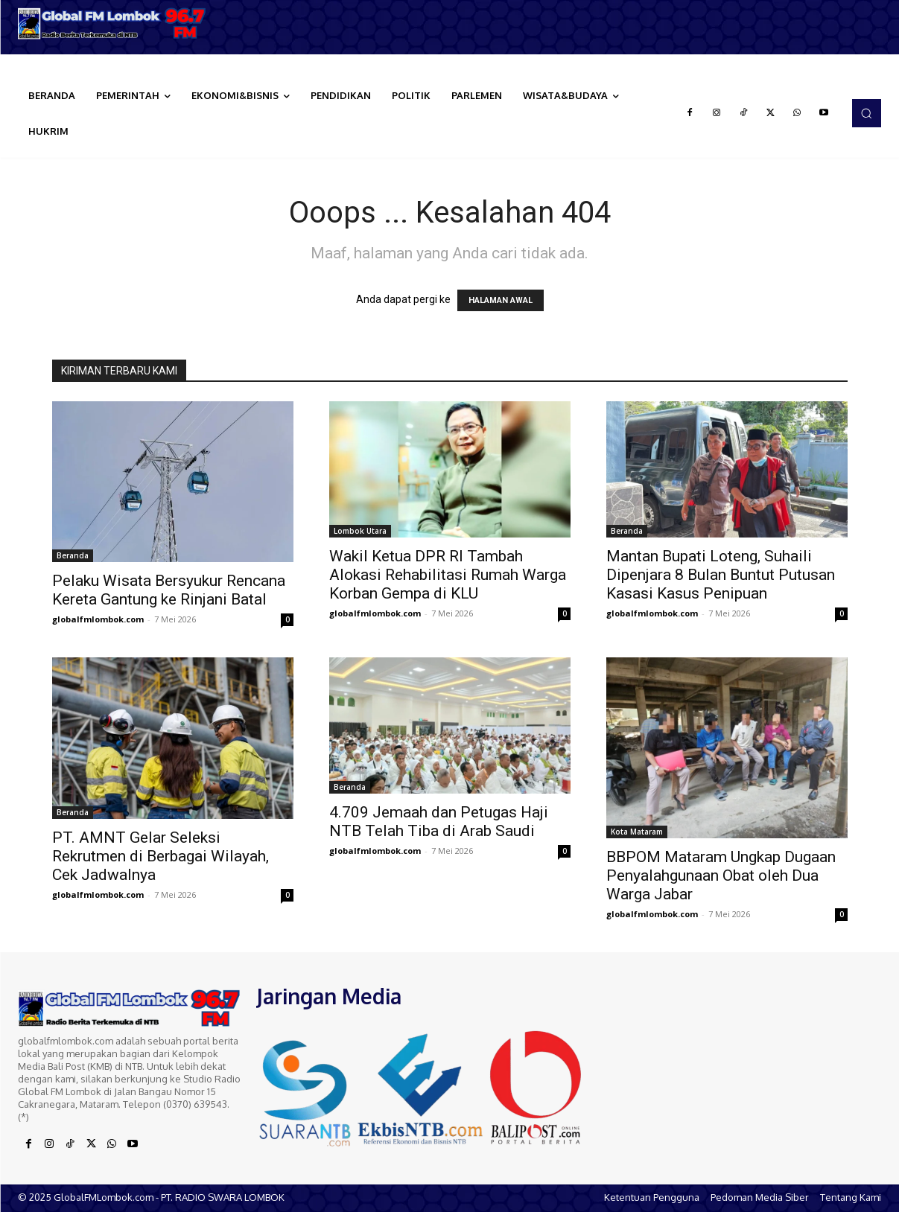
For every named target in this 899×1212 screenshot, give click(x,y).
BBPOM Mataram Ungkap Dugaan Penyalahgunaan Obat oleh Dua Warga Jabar (721, 875)
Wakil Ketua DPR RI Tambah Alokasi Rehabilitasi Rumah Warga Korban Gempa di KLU (447, 574)
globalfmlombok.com (98, 619)
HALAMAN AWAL (500, 300)
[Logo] (112, 23)
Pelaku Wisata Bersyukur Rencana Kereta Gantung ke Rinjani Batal (168, 590)
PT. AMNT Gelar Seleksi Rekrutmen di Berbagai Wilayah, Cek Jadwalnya (160, 856)
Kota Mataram (637, 831)
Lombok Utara (360, 531)
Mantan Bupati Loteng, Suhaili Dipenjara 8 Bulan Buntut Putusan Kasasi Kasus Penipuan (720, 574)
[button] (866, 113)
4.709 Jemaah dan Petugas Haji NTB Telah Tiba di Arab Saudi (438, 821)
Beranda (73, 555)
